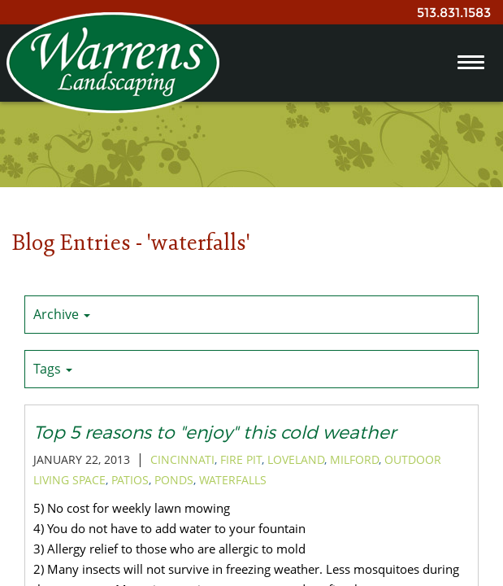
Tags (52, 369)
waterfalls (233, 480)
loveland (295, 459)
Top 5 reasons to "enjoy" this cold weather (214, 431)
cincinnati (182, 459)
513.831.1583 (454, 12)
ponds (173, 480)
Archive (61, 314)
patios (130, 480)
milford (354, 459)
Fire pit (241, 459)
